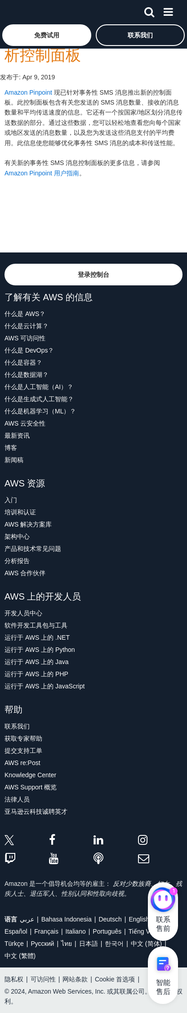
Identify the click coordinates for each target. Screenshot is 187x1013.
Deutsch (109, 919)
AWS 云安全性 (24, 423)
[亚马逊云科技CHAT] (163, 900)
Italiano (76, 931)
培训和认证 (20, 512)
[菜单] (168, 10)
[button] (46, 35)
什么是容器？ (23, 362)
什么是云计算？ (26, 326)
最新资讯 (17, 435)
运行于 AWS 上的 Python (39, 649)
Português (107, 931)
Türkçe (14, 943)
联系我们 (17, 726)
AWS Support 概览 (30, 787)
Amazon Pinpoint (28, 92)
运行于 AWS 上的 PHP (36, 674)
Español (15, 931)
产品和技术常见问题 (32, 548)
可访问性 (43, 979)
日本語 (88, 943)
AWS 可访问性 (24, 338)
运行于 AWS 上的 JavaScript (44, 686)
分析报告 (17, 560)
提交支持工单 (23, 750)
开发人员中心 (23, 613)
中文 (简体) (146, 943)
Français (46, 931)
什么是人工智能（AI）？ (38, 386)
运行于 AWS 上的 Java (36, 661)
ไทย (66, 943)
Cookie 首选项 (115, 979)
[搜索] (149, 10)
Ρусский (42, 943)
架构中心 (17, 536)
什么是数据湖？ (26, 374)
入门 (10, 500)
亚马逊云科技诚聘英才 (35, 811)
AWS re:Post (22, 762)
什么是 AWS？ (24, 313)
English (139, 919)
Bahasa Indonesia (66, 919)
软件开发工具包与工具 (35, 625)
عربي (27, 919)
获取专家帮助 (23, 738)
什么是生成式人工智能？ (39, 399)
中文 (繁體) (20, 955)
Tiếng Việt (143, 931)
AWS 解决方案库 (28, 524)
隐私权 (13, 979)
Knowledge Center (30, 775)
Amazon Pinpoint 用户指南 (41, 173)
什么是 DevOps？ (29, 350)
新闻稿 (13, 459)
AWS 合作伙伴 (24, 573)
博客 (10, 447)
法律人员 (17, 799)
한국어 (114, 943)
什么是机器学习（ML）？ (40, 411)
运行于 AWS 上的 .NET (37, 637)
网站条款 (75, 979)
